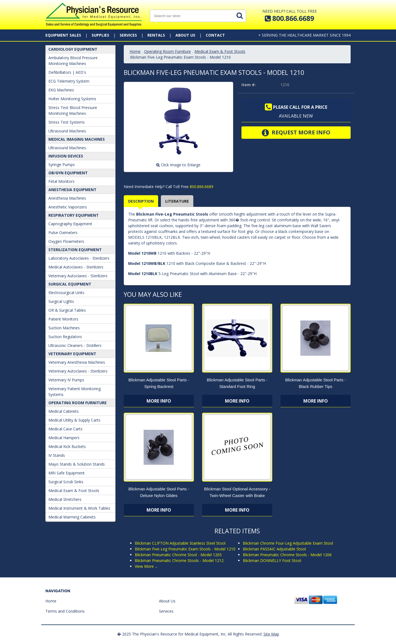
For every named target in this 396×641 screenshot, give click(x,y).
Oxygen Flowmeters (66, 241)
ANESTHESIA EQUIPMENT (72, 189)
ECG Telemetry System (68, 81)
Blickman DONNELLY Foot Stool (272, 560)
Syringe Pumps (61, 164)
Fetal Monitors (61, 181)
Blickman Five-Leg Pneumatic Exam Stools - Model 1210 (185, 549)
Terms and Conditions (65, 611)
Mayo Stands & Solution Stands (76, 464)
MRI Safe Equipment (66, 473)
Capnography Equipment (70, 223)
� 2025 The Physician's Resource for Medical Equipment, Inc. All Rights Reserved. (189, 634)
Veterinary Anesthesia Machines (76, 362)
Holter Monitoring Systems (72, 98)
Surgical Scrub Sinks (65, 481)
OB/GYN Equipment (68, 172)
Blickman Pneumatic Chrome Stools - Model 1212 (179, 560)
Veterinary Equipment (72, 353)
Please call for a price (296, 107)
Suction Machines (64, 327)
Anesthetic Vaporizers (67, 207)
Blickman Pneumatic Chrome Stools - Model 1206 (287, 554)
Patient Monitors (63, 319)
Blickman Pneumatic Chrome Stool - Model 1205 (178, 554)
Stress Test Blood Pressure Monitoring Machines (72, 110)
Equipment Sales (63, 35)
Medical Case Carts (65, 428)
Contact (215, 35)
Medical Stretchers (64, 499)
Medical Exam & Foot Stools (73, 490)
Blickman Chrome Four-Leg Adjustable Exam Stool (288, 543)
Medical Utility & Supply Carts (74, 420)
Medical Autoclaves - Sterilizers (75, 267)
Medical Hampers (63, 437)
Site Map (271, 634)
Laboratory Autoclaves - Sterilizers (78, 258)
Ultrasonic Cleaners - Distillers (74, 345)
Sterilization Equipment (75, 249)
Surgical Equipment (69, 284)
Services (128, 35)
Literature (177, 201)
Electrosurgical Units (66, 292)
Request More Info (296, 133)
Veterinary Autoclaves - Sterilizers (78, 275)
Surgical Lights (61, 301)
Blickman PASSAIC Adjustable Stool (274, 549)
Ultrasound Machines (67, 131)
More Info (159, 401)
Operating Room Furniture (77, 402)
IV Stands (56, 455)
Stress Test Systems (66, 122)
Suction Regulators (65, 336)
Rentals (156, 35)
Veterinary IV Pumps (66, 379)
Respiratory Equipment (73, 215)
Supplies (100, 35)
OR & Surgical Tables (67, 310)
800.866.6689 (201, 186)
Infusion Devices (65, 156)
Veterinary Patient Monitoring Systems (74, 391)
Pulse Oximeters (63, 232)
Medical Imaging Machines (76, 139)
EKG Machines (61, 90)
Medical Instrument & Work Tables (79, 508)
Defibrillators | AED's (67, 72)
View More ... (146, 566)
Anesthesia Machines (67, 198)
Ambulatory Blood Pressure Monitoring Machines (73, 60)
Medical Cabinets (63, 411)
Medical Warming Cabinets (72, 517)
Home (135, 51)
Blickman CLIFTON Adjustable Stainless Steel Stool (180, 543)
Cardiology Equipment (72, 49)
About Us (185, 35)
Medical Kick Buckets (67, 446)
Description (141, 201)
